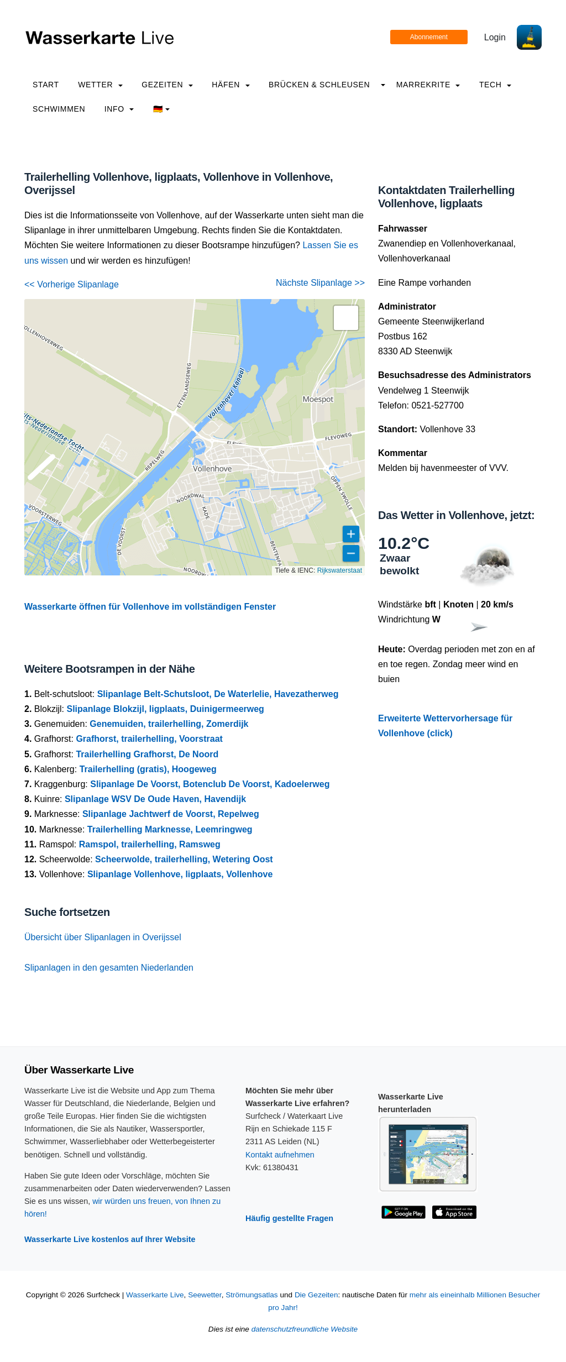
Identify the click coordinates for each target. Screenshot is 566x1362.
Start (46, 84)
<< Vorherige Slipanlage (71, 284)
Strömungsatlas (251, 1295)
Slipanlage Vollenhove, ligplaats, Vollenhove (179, 874)
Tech (495, 84)
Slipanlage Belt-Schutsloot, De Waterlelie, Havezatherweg (218, 694)
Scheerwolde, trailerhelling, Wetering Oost (184, 859)
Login (495, 37)
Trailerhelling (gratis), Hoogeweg (148, 769)
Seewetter (204, 1295)
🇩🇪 (161, 108)
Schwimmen (59, 108)
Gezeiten (167, 84)
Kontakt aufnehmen (280, 1154)
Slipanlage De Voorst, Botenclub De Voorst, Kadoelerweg (209, 784)
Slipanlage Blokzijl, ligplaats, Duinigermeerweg (165, 709)
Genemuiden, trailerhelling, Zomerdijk (169, 724)
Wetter (100, 84)
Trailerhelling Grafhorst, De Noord (147, 754)
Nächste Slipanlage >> (320, 282)
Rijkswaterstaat (339, 570)
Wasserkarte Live (155, 1295)
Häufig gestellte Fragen (289, 1218)
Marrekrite (428, 84)
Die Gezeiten (316, 1295)
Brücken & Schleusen (319, 84)
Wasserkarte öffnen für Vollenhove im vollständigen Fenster (150, 606)
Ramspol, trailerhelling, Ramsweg (150, 844)
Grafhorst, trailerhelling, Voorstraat (149, 738)
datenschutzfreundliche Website (304, 1329)
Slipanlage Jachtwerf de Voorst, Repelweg (170, 814)
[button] (346, 318)
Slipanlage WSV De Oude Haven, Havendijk (155, 799)
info (119, 108)
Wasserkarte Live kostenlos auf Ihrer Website (110, 1239)
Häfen (230, 84)
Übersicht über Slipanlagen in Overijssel (102, 937)
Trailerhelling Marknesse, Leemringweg (170, 829)
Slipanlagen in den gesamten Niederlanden (108, 967)
